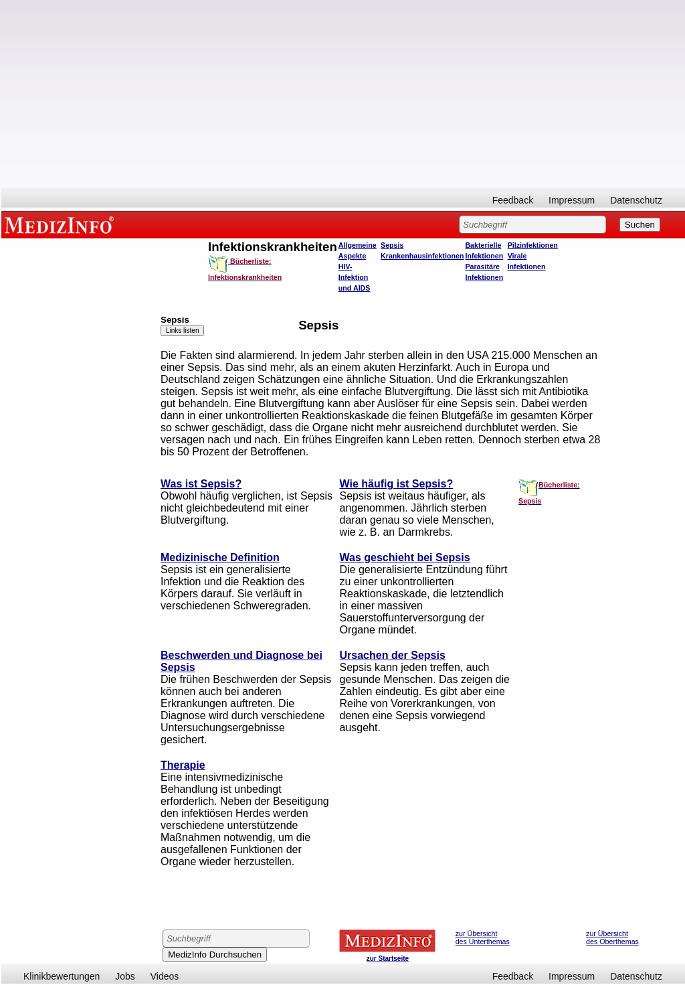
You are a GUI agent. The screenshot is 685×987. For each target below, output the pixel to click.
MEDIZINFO (61, 224)
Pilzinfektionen (533, 245)
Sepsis (392, 245)
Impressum (572, 200)
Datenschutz (636, 200)
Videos (165, 976)
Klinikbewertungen (61, 976)
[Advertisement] (343, 93)
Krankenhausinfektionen (422, 256)
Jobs (125, 976)
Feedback (512, 200)
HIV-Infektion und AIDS (354, 277)
